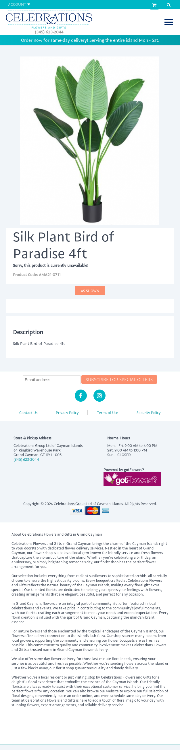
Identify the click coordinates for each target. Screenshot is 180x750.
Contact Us (28, 412)
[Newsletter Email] (52, 379)
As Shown (90, 290)
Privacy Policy (67, 412)
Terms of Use (107, 412)
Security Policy (149, 412)
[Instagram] (99, 396)
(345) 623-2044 (49, 31)
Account (17, 4)
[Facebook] (81, 396)
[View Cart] (154, 5)
